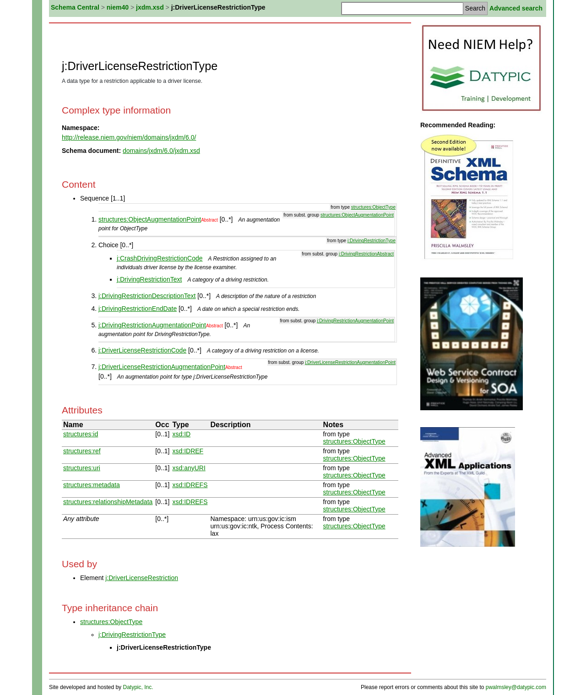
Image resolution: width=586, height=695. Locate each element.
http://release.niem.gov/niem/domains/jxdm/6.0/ (129, 137)
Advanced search (516, 8)
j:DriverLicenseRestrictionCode (142, 350)
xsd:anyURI (188, 468)
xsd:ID (181, 434)
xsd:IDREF (187, 451)
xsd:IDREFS (189, 485)
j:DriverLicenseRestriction (141, 577)
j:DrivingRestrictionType (371, 240)
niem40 (118, 7)
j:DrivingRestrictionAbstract (366, 253)
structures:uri (81, 468)
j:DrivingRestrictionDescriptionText (146, 295)
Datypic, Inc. (138, 687)
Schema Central (75, 7)
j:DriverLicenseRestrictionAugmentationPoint (350, 362)
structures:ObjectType (373, 207)
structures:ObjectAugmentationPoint (357, 214)
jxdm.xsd (150, 7)
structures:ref (82, 451)
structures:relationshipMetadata (107, 501)
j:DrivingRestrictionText (149, 279)
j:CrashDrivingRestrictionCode (160, 258)
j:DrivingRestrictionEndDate (137, 308)
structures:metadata (91, 485)
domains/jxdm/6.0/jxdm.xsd (161, 150)
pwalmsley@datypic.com (516, 687)
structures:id (80, 434)
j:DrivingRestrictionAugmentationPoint (355, 320)
